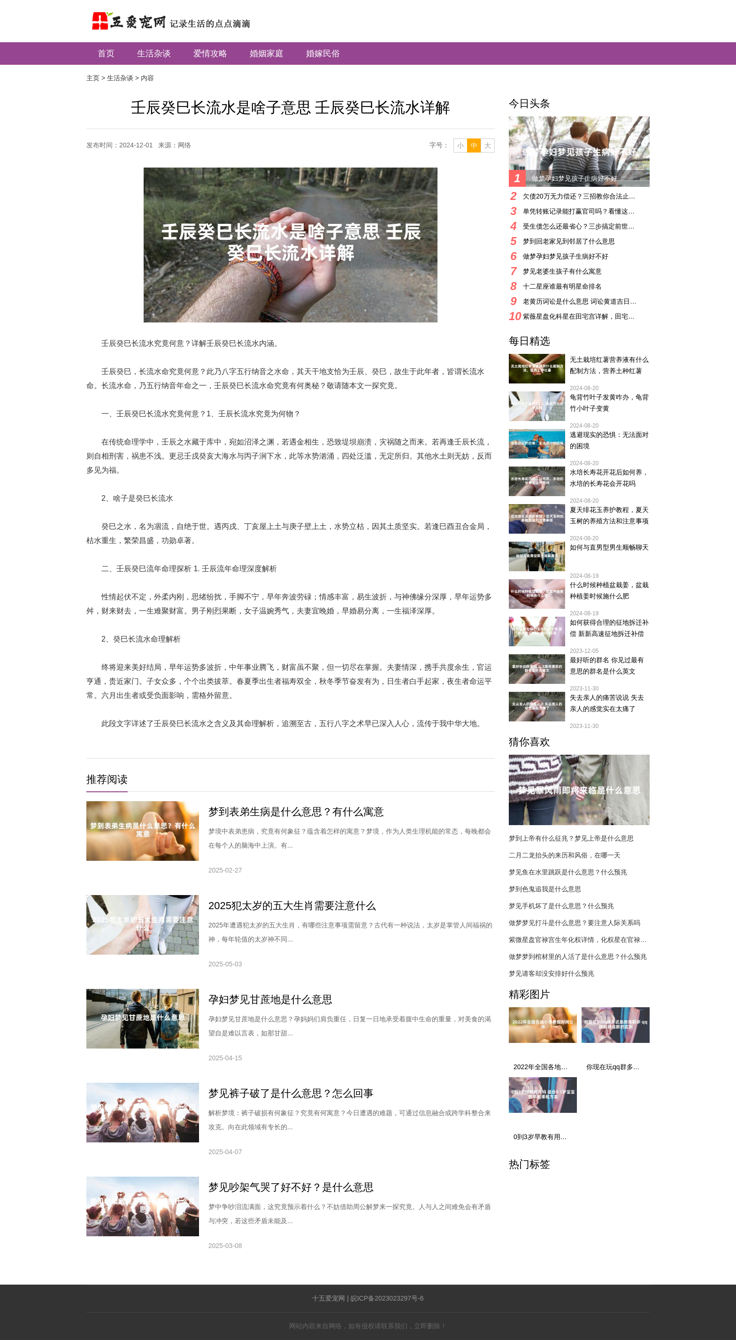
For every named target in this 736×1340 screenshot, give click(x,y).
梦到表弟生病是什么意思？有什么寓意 (296, 812)
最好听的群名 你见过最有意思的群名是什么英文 (607, 665)
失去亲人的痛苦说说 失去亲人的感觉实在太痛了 (607, 703)
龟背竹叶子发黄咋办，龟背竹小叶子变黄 (609, 402)
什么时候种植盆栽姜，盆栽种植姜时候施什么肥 (609, 590)
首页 (106, 53)
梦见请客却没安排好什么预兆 (551, 973)
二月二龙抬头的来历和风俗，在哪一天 (565, 855)
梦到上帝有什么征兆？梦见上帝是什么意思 (571, 838)
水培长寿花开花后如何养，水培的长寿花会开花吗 (609, 477)
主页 (93, 78)
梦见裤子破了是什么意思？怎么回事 (291, 1093)
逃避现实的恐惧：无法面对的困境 (609, 440)
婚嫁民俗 (323, 53)
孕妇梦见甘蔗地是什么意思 (270, 999)
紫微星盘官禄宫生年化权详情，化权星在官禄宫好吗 (579, 939)
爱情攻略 (210, 53)
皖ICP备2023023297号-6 (387, 1298)
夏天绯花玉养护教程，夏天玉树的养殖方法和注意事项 (609, 515)
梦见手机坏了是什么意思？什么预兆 (561, 906)
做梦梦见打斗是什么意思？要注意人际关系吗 (574, 923)
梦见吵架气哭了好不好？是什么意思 (291, 1187)
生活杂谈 (154, 53)
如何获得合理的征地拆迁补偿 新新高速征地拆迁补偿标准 (609, 629)
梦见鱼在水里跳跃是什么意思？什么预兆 (568, 872)
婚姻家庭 (267, 53)
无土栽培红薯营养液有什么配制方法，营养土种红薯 (609, 365)
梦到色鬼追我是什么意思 (545, 889)
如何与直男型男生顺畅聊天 (609, 547)
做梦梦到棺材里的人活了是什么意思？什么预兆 (578, 956)
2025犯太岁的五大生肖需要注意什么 (292, 905)
